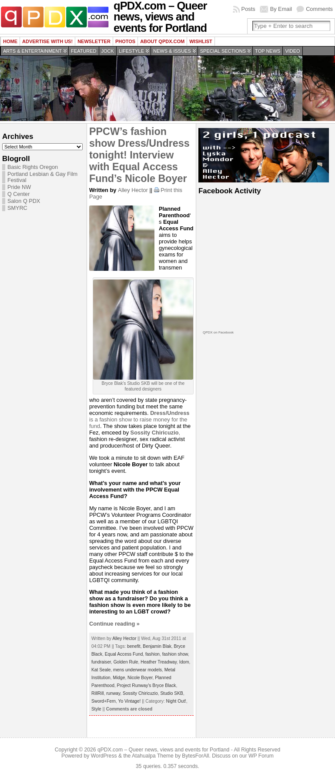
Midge (119, 677)
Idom (184, 662)
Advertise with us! (47, 41)
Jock (107, 51)
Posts (248, 9)
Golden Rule (126, 662)
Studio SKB (172, 693)
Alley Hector (133, 190)
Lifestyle (131, 51)
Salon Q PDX (23, 201)
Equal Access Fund (124, 654)
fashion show (175, 654)
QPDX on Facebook (218, 332)
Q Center (18, 194)
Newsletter (94, 41)
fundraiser (101, 662)
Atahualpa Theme (153, 756)
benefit (134, 646)
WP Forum (261, 756)
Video (292, 51)
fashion (152, 654)
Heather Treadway (159, 662)
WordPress (104, 756)
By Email (281, 9)
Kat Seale (101, 669)
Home (10, 41)
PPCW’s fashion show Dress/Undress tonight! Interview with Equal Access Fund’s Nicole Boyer (139, 155)
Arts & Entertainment (32, 51)
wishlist (200, 41)
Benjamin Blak (157, 646)
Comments (319, 9)
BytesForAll (195, 756)
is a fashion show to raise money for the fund (139, 419)
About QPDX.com (162, 41)
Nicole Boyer (139, 677)
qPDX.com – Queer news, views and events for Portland (163, 750)
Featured (83, 51)
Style (96, 709)
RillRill (97, 693)
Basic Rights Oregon (32, 167)
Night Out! (176, 701)
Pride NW (19, 187)
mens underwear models (137, 669)
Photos (125, 41)
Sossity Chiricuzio (140, 693)
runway (113, 693)
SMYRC (17, 208)
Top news (267, 51)
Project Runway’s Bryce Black (146, 685)
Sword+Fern (103, 701)
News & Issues (172, 51)
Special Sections (223, 51)
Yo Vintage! (129, 701)
